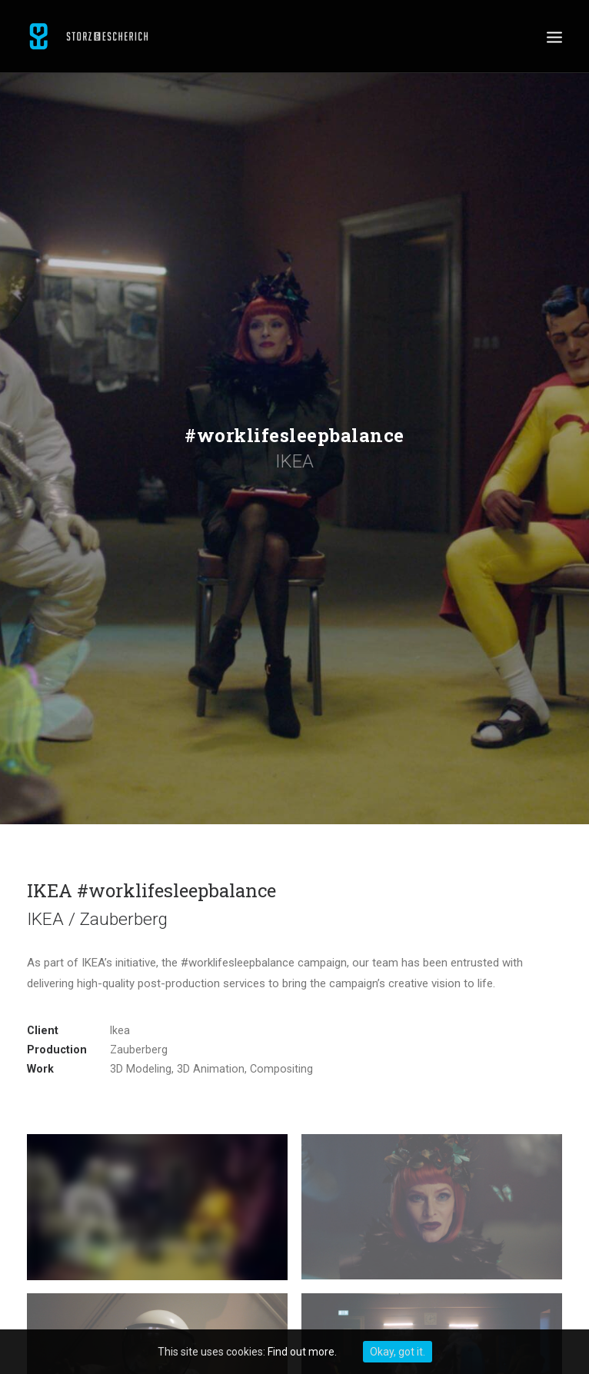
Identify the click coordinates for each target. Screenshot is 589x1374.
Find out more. (302, 1352)
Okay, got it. (397, 1352)
